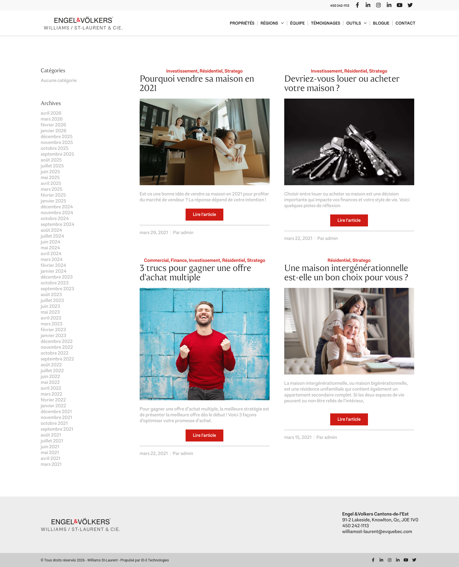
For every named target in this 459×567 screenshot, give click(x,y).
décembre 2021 (56, 411)
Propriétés (242, 23)
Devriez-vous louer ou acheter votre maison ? (342, 83)
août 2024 (51, 230)
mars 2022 (51, 394)
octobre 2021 (54, 423)
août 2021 (51, 435)
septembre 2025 (57, 154)
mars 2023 (51, 324)
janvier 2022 (53, 406)
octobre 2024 (55, 218)
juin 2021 (50, 447)
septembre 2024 (57, 224)
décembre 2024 (57, 207)
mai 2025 (50, 177)
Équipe (297, 23)
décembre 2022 (57, 341)
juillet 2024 (52, 236)
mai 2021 (50, 452)
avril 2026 (51, 113)
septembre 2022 (57, 359)
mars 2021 (51, 464)
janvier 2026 (53, 131)
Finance (179, 260)
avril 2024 (51, 253)
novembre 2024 (57, 212)
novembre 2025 (57, 142)
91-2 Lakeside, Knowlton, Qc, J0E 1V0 (380, 520)
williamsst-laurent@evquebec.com (377, 531)
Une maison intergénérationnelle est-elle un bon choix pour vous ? (346, 272)
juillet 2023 (52, 300)
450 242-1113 (339, 5)
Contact (405, 23)
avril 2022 (51, 388)
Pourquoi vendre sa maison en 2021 (197, 83)
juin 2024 (50, 242)
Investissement (182, 71)
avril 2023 (51, 318)
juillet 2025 (52, 166)
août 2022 (51, 365)
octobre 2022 (54, 353)
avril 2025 (51, 183)
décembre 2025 (57, 136)
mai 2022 (50, 382)
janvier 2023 (53, 335)
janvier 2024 (53, 271)
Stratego (234, 71)
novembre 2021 (56, 417)
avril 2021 (50, 458)
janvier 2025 (53, 201)
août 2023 (51, 294)
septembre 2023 (57, 289)
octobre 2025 (54, 148)
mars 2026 (52, 119)
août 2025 (51, 160)
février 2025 (53, 195)
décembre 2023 (57, 277)
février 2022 (53, 400)
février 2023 (53, 330)
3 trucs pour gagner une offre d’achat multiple (195, 272)
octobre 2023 (54, 283)
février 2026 (53, 125)
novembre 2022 (57, 347)
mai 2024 (50, 248)
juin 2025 (50, 172)
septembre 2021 (57, 429)
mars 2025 (51, 189)
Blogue (381, 23)
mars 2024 (52, 259)
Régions (272, 23)
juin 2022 (50, 376)
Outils (356, 23)
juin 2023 (50, 306)
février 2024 (53, 265)
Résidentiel (211, 71)
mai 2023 (50, 312)
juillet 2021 (52, 441)
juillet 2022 (52, 370)
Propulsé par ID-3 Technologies (144, 560)
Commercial (156, 260)
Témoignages (325, 23)
